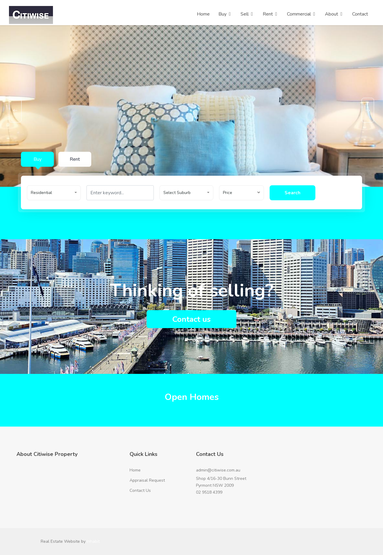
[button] (54, 192)
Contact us (191, 319)
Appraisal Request (147, 480)
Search (295, 192)
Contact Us (140, 490)
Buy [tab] (38, 159)
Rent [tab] (75, 159)
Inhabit (93, 541)
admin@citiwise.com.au (218, 470)
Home (135, 470)
